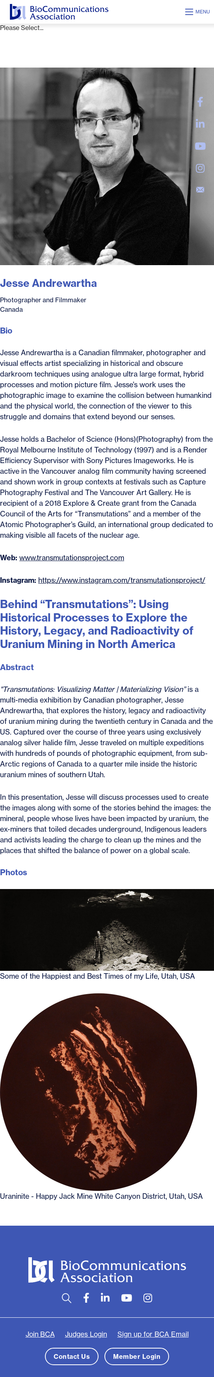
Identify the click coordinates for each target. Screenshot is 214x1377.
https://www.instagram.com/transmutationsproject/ (121, 580)
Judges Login (86, 1334)
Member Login (136, 1356)
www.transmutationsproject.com (71, 557)
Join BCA (40, 1334)
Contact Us (72, 1356)
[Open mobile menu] (198, 12)
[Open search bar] (67, 1298)
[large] (200, 102)
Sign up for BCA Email (153, 1334)
